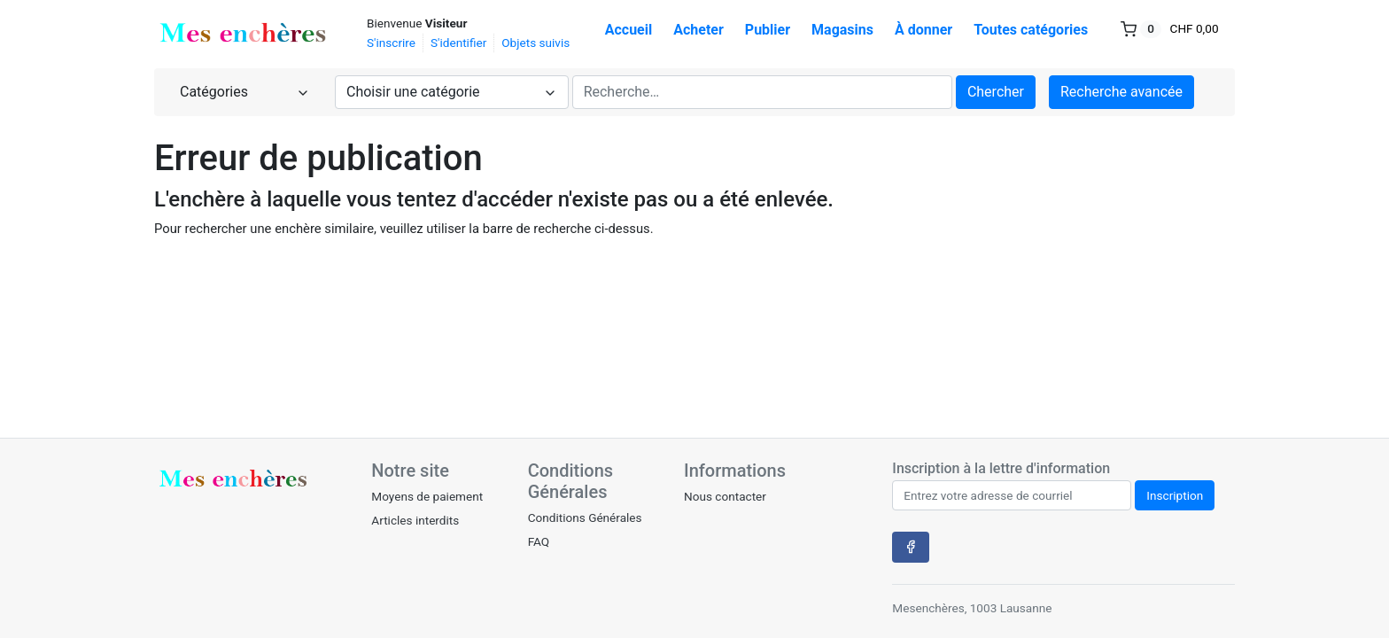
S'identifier (458, 42)
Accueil (629, 29)
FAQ (539, 541)
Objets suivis (535, 42)
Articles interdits (415, 520)
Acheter (698, 29)
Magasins (842, 29)
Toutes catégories (1031, 29)
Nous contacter (725, 496)
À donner (923, 29)
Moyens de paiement (427, 496)
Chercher (995, 91)
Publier (767, 29)
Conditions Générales (585, 517)
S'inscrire (391, 42)
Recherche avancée (1121, 91)
